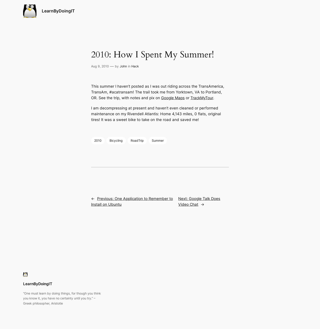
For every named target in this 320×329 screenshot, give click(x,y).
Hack (135, 66)
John (123, 66)
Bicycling (116, 140)
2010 (98, 140)
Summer (158, 140)
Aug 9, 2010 (100, 66)
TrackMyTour (201, 98)
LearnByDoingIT (58, 11)
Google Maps (173, 98)
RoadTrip (137, 140)
